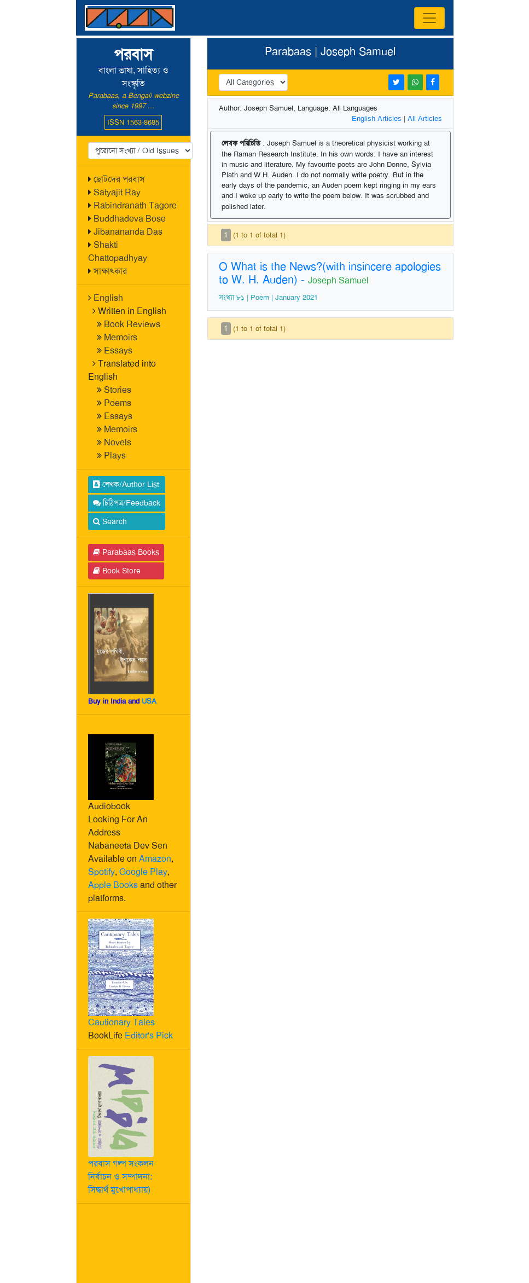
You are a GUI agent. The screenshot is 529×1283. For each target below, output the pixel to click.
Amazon (155, 858)
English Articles (377, 118)
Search (110, 521)
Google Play (143, 872)
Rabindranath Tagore (135, 205)
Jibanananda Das (128, 231)
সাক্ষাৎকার (110, 271)
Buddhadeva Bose (130, 218)
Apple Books (113, 885)
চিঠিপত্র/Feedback (126, 503)
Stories (117, 390)
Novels (117, 442)
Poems (117, 403)
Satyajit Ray (117, 192)
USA (149, 701)
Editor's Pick (149, 1035)
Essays (118, 350)
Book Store (117, 571)
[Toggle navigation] (429, 18)
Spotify (101, 872)
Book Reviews (132, 324)
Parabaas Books (126, 552)
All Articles (425, 118)
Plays (115, 455)
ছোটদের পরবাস (119, 179)
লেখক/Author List (126, 484)
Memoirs (120, 337)
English (108, 298)
